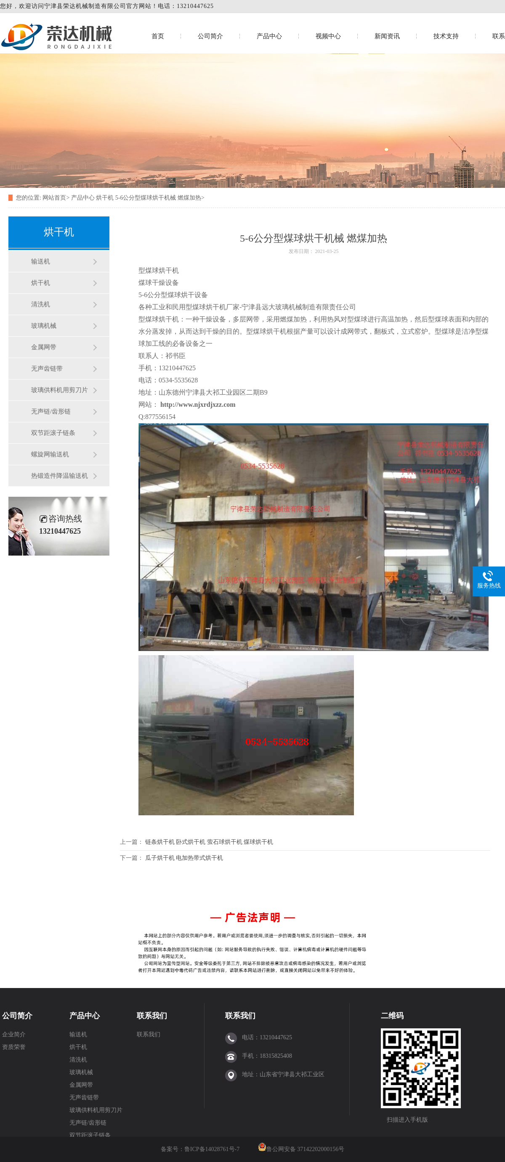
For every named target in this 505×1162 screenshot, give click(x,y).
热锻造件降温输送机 (59, 475)
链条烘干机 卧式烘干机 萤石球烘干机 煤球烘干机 (209, 842)
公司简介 (210, 36)
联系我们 (152, 1016)
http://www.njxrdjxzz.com (198, 404)
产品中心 (269, 36)
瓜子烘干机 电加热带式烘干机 (184, 858)
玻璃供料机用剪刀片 (59, 390)
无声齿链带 (47, 368)
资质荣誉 (14, 1047)
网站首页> (56, 198)
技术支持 (446, 36)
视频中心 (328, 36)
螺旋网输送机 (50, 454)
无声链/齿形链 (51, 411)
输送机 (40, 261)
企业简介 (14, 1034)
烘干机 (105, 198)
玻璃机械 (43, 325)
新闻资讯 (387, 36)
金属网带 (43, 347)
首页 (158, 36)
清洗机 (40, 304)
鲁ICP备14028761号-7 (212, 1149)
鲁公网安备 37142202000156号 (305, 1149)
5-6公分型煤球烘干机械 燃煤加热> (160, 198)
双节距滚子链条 (53, 432)
